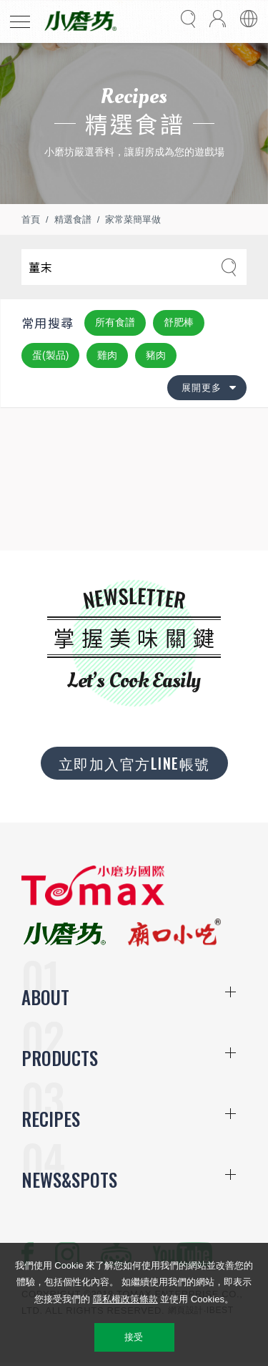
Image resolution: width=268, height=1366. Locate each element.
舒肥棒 (179, 322)
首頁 (30, 219)
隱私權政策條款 (125, 1299)
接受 (134, 1337)
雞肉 (107, 355)
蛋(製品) (50, 355)
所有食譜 (115, 322)
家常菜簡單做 (133, 219)
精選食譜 (72, 219)
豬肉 (156, 355)
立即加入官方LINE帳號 (134, 763)
